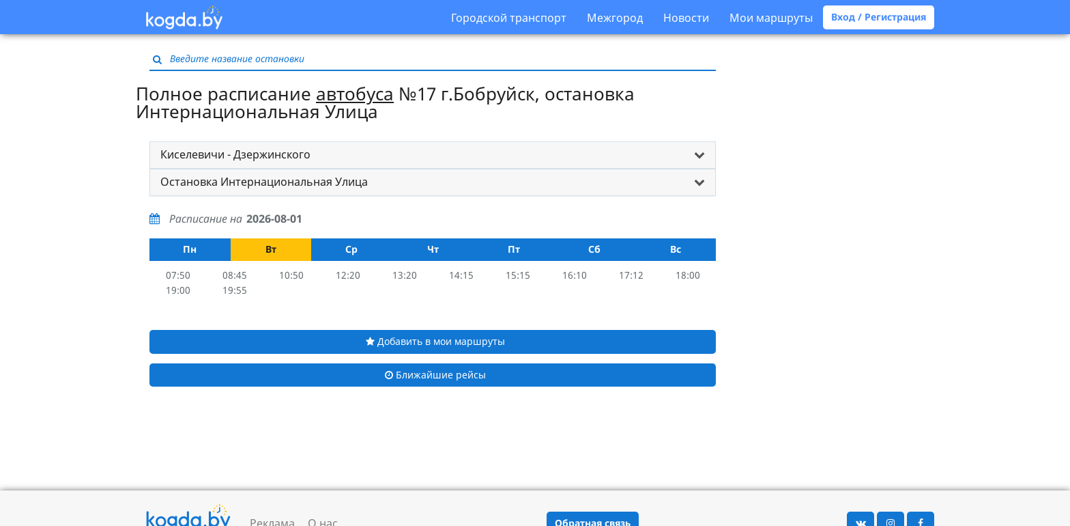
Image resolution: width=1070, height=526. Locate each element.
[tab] (432, 155)
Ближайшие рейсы (435, 374)
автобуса (355, 93)
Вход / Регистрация (878, 16)
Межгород (615, 17)
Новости (686, 17)
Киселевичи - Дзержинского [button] (235, 154)
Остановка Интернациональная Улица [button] (264, 181)
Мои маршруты (771, 17)
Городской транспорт (508, 17)
